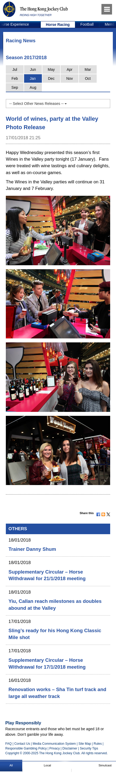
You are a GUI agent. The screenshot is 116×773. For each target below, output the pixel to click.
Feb (15, 78)
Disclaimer (70, 748)
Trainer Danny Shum (32, 549)
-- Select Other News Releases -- (38, 103)
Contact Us (22, 744)
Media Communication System (54, 744)
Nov (69, 78)
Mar (88, 69)
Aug (33, 87)
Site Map (84, 744)
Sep (14, 87)
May (51, 69)
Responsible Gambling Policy (26, 748)
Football (87, 24)
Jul (14, 69)
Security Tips (89, 748)
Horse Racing (58, 24)
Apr (70, 69)
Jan (33, 78)
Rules (97, 744)
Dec (51, 78)
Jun (33, 69)
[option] (58, 24)
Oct (88, 78)
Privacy (54, 748)
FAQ (8, 744)
